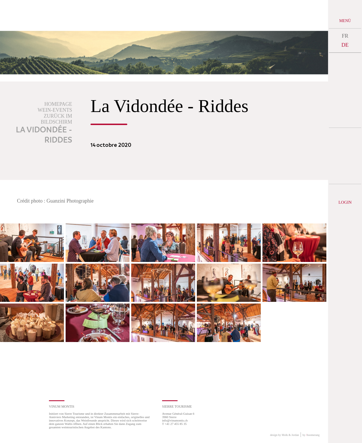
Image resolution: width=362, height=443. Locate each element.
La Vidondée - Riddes (44, 135)
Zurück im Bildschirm (56, 119)
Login (345, 202)
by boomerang (311, 434)
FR (345, 36)
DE (344, 45)
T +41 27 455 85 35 (174, 423)
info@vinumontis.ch (175, 420)
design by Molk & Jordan (284, 434)
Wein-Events (55, 110)
